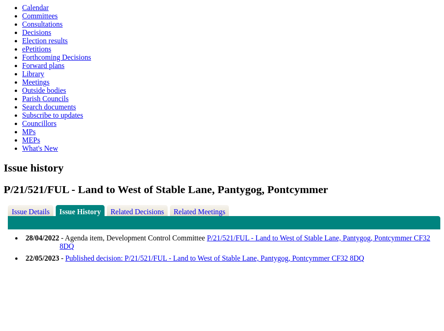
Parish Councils (45, 99)
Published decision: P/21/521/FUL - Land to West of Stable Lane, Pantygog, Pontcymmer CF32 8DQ (214, 258)
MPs (28, 132)
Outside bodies (44, 90)
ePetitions (36, 49)
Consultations (42, 24)
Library (33, 74)
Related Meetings (199, 212)
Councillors (39, 123)
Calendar (35, 7)
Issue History (80, 212)
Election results (45, 41)
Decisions (36, 32)
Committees (40, 16)
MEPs (31, 140)
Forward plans (43, 65)
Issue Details (30, 212)
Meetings (36, 82)
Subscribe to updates (52, 115)
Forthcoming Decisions (56, 57)
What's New (40, 148)
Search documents (49, 107)
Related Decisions (137, 212)
